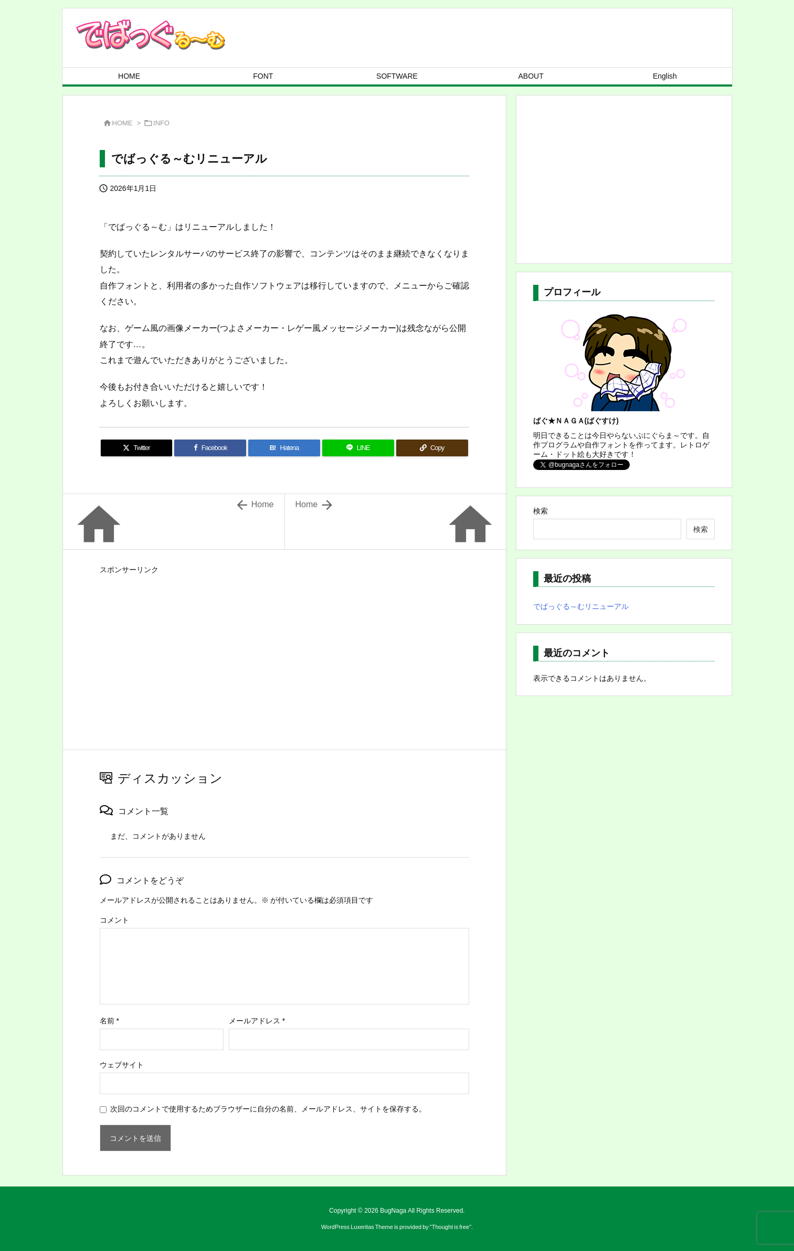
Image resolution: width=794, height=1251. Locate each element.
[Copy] (432, 448)
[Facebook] (210, 448)
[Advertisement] (284, 651)
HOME (122, 123)
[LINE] (358, 448)
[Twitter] (137, 448)
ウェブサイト (122, 1065)
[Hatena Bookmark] (284, 448)
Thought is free (450, 1227)
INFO (161, 123)
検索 (540, 511)
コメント (114, 920)
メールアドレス (257, 1021)
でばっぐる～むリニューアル (581, 606)
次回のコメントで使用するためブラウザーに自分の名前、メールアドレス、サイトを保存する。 (268, 1109)
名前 (109, 1021)
